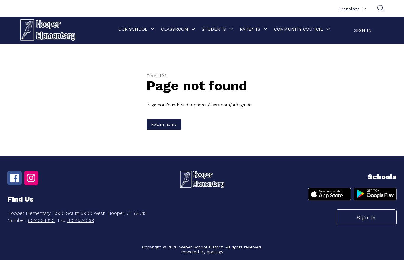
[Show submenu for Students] (214, 29)
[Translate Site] (352, 9)
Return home (164, 124)
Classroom (174, 29)
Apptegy (215, 251)
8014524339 (80, 220)
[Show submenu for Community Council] (298, 29)
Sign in (363, 30)
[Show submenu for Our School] (132, 29)
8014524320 (41, 220)
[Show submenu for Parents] (250, 29)
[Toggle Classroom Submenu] (193, 29)
